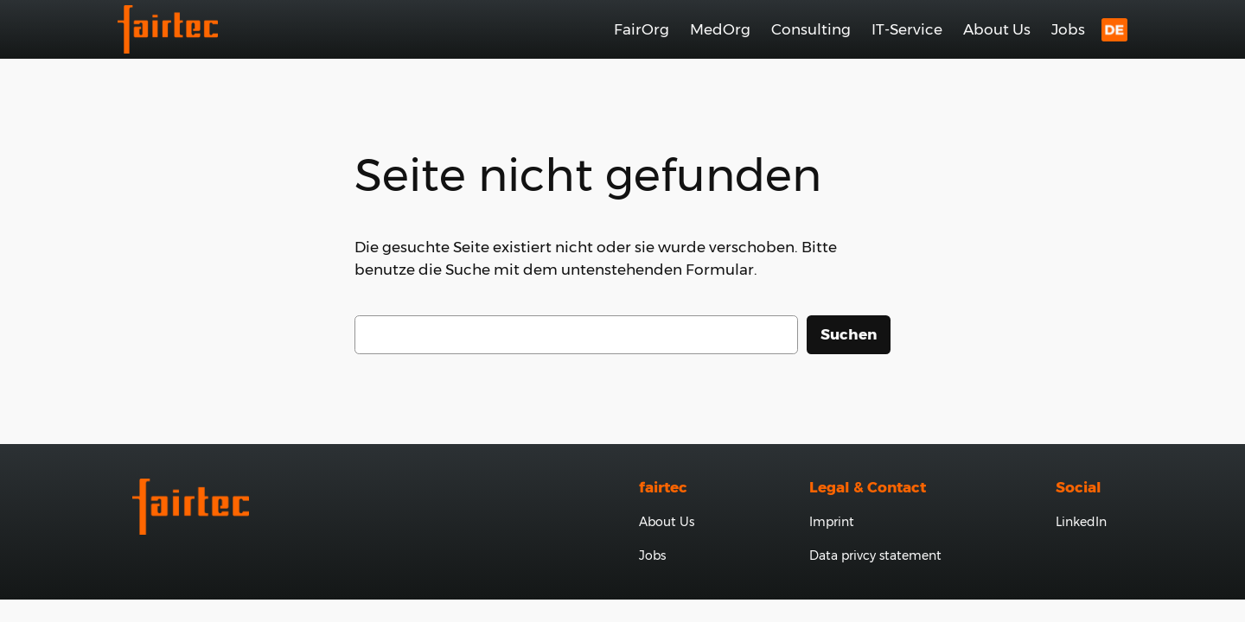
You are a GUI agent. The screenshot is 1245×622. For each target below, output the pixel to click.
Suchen (848, 334)
